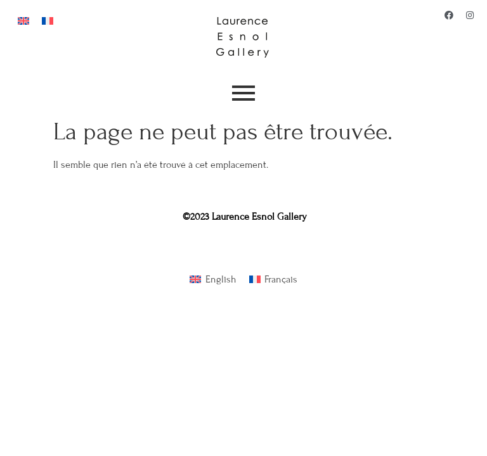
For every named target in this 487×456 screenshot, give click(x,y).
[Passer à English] (212, 279)
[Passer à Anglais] (23, 19)
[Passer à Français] (48, 19)
